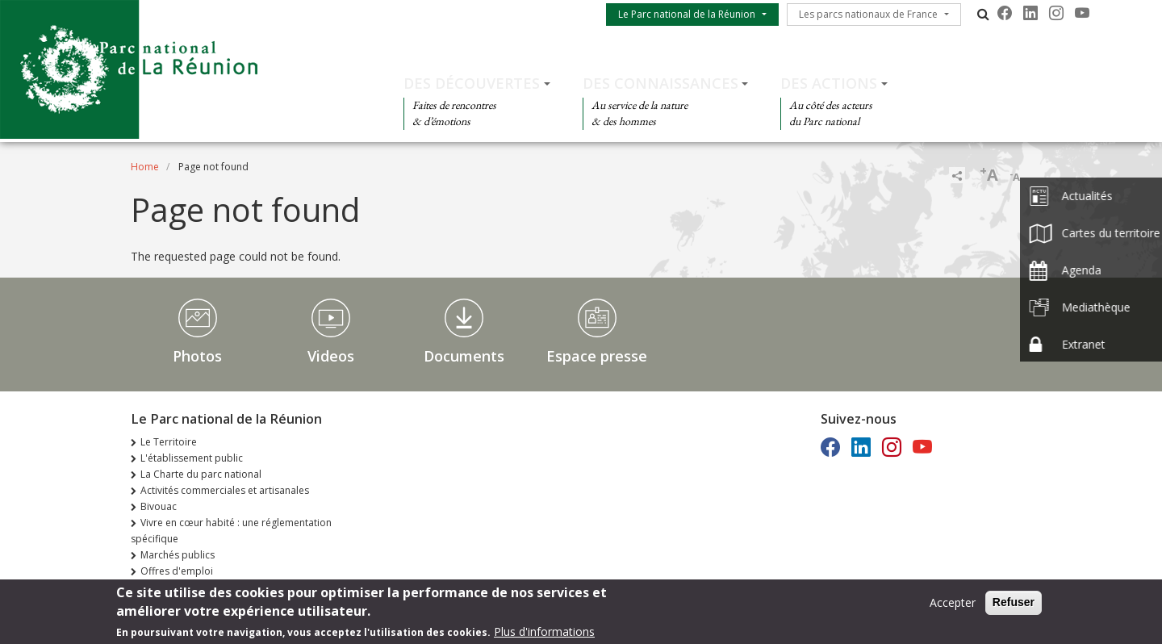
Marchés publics (177, 555)
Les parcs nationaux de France (868, 14)
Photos (197, 356)
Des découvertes (471, 83)
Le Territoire (168, 442)
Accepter (953, 606)
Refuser (1014, 606)
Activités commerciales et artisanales (224, 490)
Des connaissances (660, 83)
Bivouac (158, 506)
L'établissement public (191, 458)
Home (145, 167)
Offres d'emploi (176, 571)
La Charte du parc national (200, 474)
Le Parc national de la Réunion (686, 14)
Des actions (828, 83)
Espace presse (596, 356)
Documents (464, 356)
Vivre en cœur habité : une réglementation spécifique (231, 531)
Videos (330, 356)
